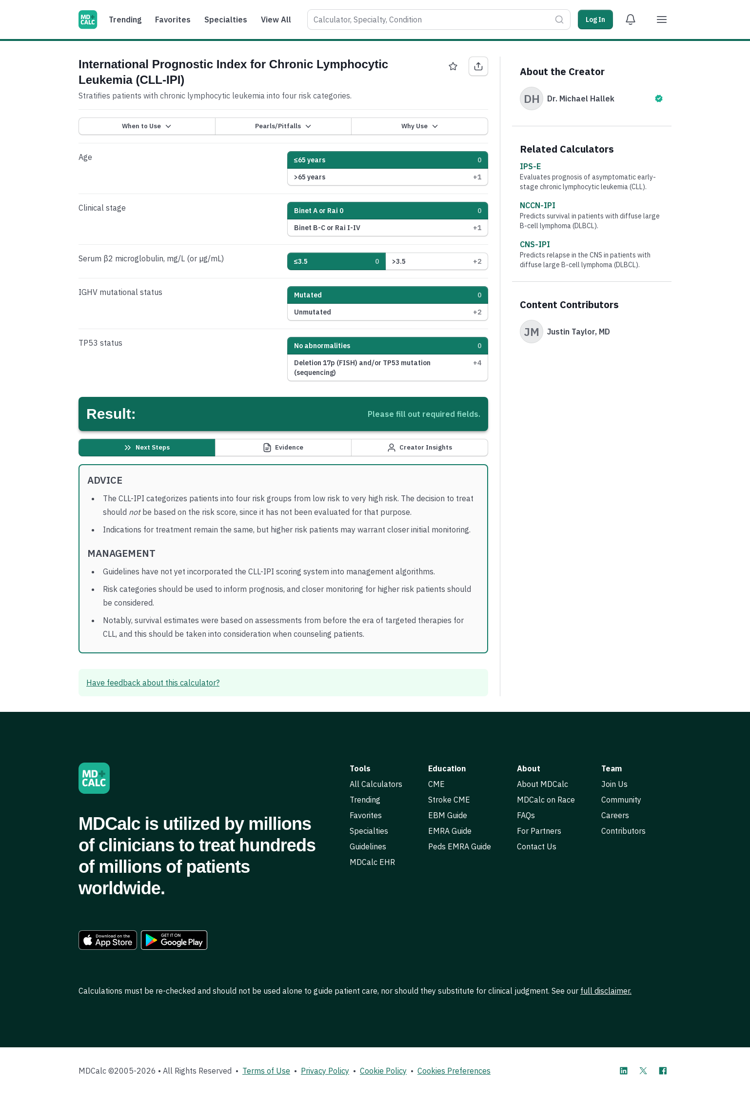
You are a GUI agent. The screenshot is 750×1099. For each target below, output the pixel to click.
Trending (125, 19)
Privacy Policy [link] (325, 1071)
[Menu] (661, 19)
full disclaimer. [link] (606, 991)
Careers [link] (615, 815)
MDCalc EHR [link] (372, 862)
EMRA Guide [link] (450, 831)
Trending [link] (365, 800)
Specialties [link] (369, 831)
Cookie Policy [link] (383, 1071)
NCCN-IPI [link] (537, 205)
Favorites (173, 19)
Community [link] (621, 800)
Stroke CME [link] (449, 800)
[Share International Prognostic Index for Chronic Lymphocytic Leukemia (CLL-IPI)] (478, 66)
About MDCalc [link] (542, 784)
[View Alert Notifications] (630, 19)
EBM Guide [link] (447, 815)
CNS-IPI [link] (535, 244)
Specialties (225, 19)
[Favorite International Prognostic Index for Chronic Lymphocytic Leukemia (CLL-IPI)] (453, 66)
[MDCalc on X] (643, 1070)
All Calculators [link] (376, 784)
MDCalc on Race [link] (546, 800)
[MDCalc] (88, 19)
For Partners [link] (539, 831)
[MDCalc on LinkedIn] (623, 1070)
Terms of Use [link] (266, 1071)
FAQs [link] (526, 815)
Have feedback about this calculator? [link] (152, 682)
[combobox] (429, 19)
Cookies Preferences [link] (454, 1071)
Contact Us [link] (536, 846)
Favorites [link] (366, 815)
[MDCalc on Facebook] (662, 1070)
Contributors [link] (623, 831)
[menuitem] (127, 19)
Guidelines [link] (368, 846)
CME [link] (436, 784)
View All (276, 19)
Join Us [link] (614, 784)
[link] (108, 940)
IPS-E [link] (530, 166)
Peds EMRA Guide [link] (459, 846)
